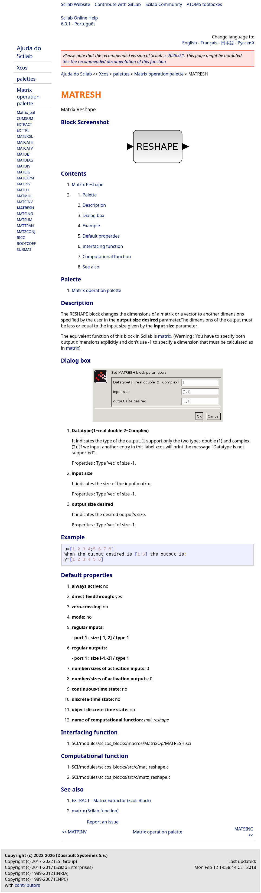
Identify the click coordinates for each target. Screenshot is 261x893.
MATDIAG (25, 160)
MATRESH (25, 207)
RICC (21, 237)
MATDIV (23, 166)
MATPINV (25, 201)
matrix (164, 336)
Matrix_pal (26, 112)
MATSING (25, 213)
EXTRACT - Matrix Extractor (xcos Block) (111, 800)
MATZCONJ (26, 231)
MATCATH (25, 142)
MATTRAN (25, 225)
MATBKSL (25, 136)
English (189, 43)
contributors (27, 885)
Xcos (22, 67)
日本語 (227, 43)
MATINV (24, 183)
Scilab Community (163, 4)
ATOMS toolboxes (204, 4)
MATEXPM (25, 177)
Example (91, 226)
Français (209, 43)
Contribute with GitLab (118, 4)
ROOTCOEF (26, 243)
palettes (26, 78)
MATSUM (24, 219)
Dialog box (93, 215)
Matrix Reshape (87, 185)
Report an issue (102, 822)
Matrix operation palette (28, 96)
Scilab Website (75, 4)
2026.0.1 (176, 55)
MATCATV (25, 148)
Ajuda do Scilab (29, 52)
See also (91, 267)
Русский (246, 43)
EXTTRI (23, 130)
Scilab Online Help (79, 18)
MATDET (24, 154)
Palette (90, 195)
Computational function (107, 257)
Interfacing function (103, 246)
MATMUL (24, 195)
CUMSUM (25, 118)
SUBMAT (24, 249)
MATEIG (23, 172)
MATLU (23, 189)
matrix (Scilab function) (95, 811)
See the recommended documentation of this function (114, 61)
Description (94, 205)
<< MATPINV (74, 832)
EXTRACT (24, 124)
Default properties (101, 236)
